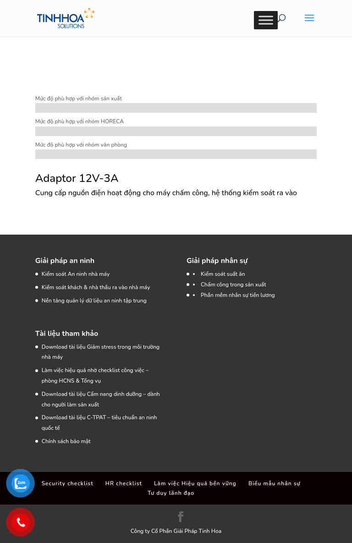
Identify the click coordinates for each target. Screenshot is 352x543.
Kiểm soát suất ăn (223, 274)
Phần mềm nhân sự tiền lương (238, 295)
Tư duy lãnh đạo (171, 493)
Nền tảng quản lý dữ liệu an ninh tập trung (94, 300)
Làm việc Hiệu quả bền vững (195, 483)
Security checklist (68, 483)
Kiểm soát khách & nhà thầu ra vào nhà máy (96, 287)
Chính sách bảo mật (66, 441)
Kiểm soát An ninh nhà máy (76, 274)
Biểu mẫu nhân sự (274, 483)
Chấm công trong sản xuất (233, 284)
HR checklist (123, 483)
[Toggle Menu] (265, 20)
